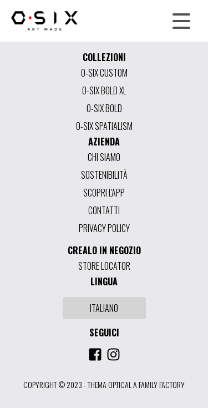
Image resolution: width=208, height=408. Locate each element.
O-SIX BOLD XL (104, 90)
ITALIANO (104, 308)
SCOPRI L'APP (104, 192)
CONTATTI (104, 210)
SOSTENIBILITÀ (104, 175)
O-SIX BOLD (104, 108)
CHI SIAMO (104, 157)
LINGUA (104, 281)
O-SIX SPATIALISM (104, 126)
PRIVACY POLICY (104, 228)
